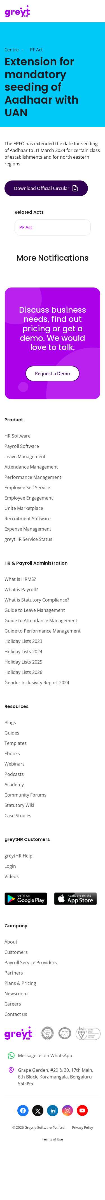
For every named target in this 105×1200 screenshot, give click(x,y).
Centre (11, 50)
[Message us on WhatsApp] (52, 1056)
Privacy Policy (82, 1127)
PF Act (36, 50)
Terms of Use (52, 1139)
